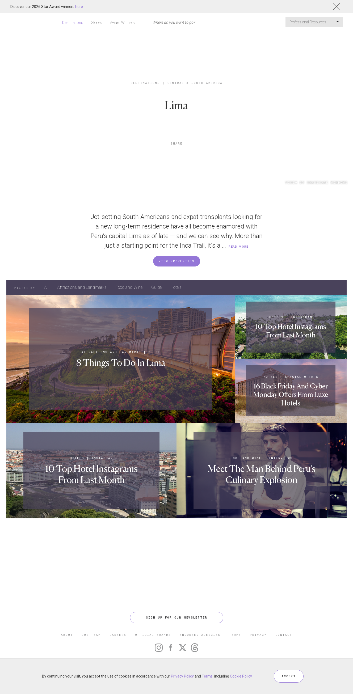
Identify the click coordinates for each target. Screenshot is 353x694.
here (79, 7)
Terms (207, 676)
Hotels (176, 287)
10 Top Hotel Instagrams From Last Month (290, 330)
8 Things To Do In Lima (120, 362)
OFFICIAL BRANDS (153, 635)
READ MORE (239, 246)
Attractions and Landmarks (82, 287)
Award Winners (122, 22)
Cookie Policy (241, 676)
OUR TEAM (91, 635)
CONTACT (283, 635)
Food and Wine (128, 287)
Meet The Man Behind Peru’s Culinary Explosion (262, 474)
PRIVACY (258, 635)
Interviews (281, 458)
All (46, 287)
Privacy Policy (182, 676)
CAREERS (118, 635)
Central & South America (194, 83)
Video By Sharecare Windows (316, 182)
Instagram (301, 317)
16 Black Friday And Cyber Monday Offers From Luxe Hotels (290, 394)
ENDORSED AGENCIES (200, 635)
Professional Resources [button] (314, 22)
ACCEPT (288, 676)
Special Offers (301, 377)
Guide (156, 287)
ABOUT (67, 635)
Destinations (72, 22)
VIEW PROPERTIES (177, 261)
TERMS (235, 635)
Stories (96, 22)
